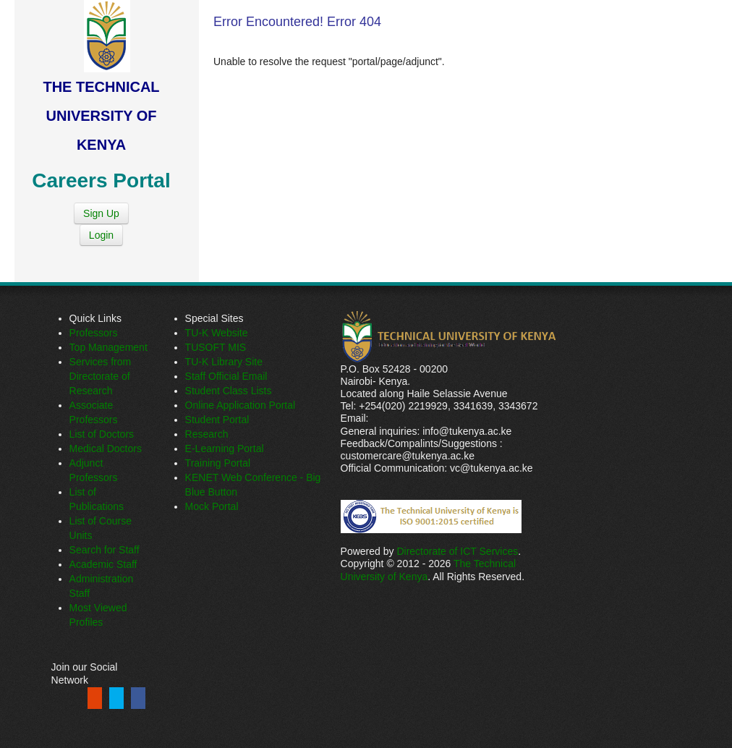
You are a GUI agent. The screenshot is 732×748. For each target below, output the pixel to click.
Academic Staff (103, 564)
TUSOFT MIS (216, 347)
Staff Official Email (226, 376)
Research (207, 434)
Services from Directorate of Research (100, 376)
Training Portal (218, 463)
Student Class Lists (228, 390)
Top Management (108, 347)
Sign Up (101, 213)
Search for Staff (104, 550)
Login (101, 235)
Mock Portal (212, 506)
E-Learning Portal (224, 448)
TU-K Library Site (224, 361)
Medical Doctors (105, 448)
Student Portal (217, 419)
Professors (93, 333)
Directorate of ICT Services (457, 551)
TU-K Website (216, 333)
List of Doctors (101, 434)
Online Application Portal (240, 405)
